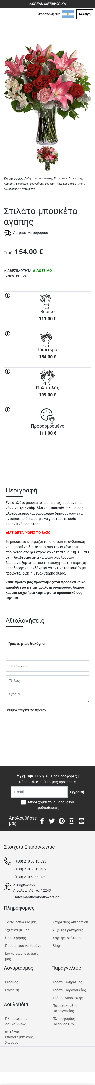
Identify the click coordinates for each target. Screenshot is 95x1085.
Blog (56, 946)
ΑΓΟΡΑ (47, 458)
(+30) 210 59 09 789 (30, 877)
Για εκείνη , (76, 178)
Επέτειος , (22, 183)
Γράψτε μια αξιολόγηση (27, 644)
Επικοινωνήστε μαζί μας (21, 956)
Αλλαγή (85, 14)
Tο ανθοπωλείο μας (21, 922)
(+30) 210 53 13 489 (30, 869)
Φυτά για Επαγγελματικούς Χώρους (19, 1037)
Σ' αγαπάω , (61, 178)
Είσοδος (11, 982)
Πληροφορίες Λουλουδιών (16, 1021)
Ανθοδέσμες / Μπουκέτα (19, 189)
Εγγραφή (12, 990)
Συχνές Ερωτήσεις (68, 930)
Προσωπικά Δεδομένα (23, 946)
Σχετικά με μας (17, 930)
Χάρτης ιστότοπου (68, 938)
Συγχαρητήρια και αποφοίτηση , (65, 183)
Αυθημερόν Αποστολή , (39, 178)
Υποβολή (15, 723)
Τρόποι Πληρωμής (67, 982)
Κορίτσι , (9, 183)
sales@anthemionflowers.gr (36, 897)
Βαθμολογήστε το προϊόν (26, 710)
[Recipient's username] (39, 792)
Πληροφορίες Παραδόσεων (64, 1021)
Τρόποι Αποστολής (68, 998)
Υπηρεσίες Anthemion (70, 922)
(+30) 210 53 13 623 (30, 861)
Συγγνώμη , (37, 183)
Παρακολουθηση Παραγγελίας (66, 1008)
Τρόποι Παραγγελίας (69, 990)
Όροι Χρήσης (15, 938)
